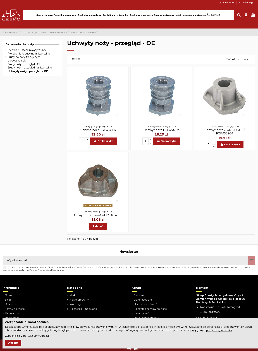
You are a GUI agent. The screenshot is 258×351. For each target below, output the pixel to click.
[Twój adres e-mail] (125, 260)
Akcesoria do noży (20, 44)
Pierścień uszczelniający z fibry (27, 50)
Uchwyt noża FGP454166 (98, 130)
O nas (8, 295)
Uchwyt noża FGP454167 (161, 130)
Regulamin (12, 313)
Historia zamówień (145, 304)
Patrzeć (98, 226)
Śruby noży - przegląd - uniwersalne (30, 67)
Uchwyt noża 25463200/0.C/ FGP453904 (224, 131)
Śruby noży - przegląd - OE (24, 64)
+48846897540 (210, 312)
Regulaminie (57, 270)
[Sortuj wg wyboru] (232, 59)
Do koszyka (103, 141)
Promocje (75, 304)
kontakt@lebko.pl (211, 317)
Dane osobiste (143, 299)
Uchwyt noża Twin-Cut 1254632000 (98, 215)
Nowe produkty (79, 299)
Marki (72, 295)
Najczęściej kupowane (83, 308)
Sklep (8, 299)
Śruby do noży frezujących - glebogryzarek (25, 58)
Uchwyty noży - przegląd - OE (28, 71)
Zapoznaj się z (27, 335)
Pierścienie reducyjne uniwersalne (29, 53)
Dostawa (10, 304)
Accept (13, 342)
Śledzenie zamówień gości (150, 308)
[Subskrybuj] (251, 260)
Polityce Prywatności (39, 270)
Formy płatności (15, 308)
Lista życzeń (141, 313)
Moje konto (141, 295)
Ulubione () (226, 2)
